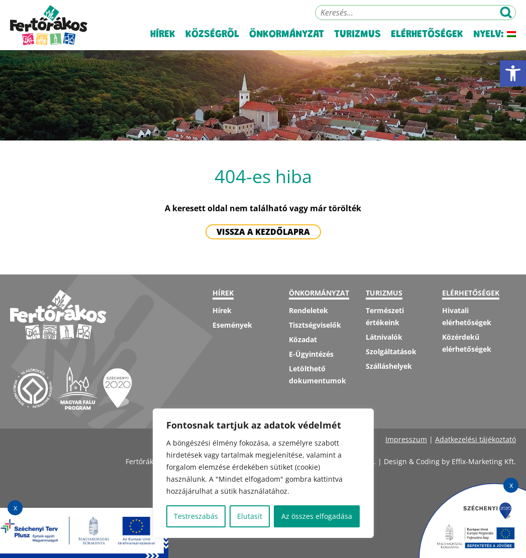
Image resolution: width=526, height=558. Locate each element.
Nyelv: (494, 35)
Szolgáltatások (391, 351)
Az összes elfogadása (316, 516)
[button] (513, 73)
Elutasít (249, 516)
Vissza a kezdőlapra (263, 231)
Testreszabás (196, 516)
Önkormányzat (286, 35)
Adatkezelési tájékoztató (475, 439)
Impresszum (406, 439)
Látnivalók (384, 337)
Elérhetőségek (427, 35)
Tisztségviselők (315, 325)
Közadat (303, 339)
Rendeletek (308, 310)
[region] (263, 473)
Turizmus (357, 35)
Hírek (162, 35)
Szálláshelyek (389, 366)
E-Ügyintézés (311, 354)
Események (232, 325)
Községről (212, 35)
